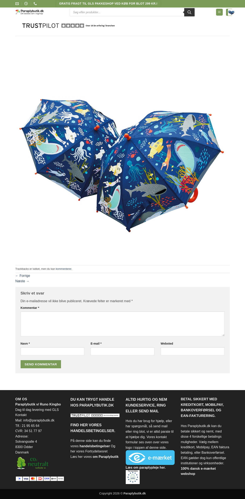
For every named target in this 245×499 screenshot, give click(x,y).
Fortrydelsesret (96, 451)
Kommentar (30, 307)
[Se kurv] (229, 12)
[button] (219, 12)
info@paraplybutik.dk (39, 420)
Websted (167, 343)
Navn (25, 343)
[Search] (189, 12)
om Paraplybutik (105, 456)
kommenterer (63, 268)
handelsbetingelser (95, 446)
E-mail (96, 343)
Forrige (22, 275)
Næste (22, 281)
